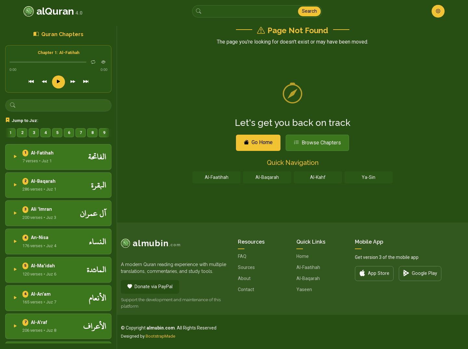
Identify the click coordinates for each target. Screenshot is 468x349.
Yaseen (304, 289)
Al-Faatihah (216, 177)
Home (302, 256)
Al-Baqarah (267, 177)
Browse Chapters (317, 143)
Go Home (258, 142)
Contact (246, 289)
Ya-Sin (368, 177)
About (244, 278)
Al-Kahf (318, 177)
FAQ (242, 256)
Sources (246, 267)
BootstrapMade (160, 336)
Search (309, 11)
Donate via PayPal (150, 286)
